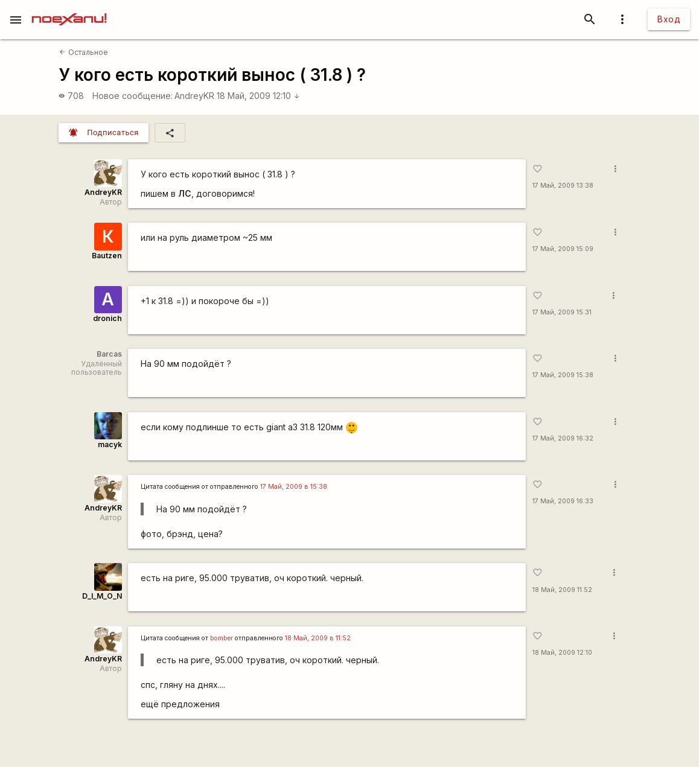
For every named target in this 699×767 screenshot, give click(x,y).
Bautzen (107, 255)
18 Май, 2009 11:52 (562, 590)
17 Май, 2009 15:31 (562, 312)
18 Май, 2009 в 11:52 (318, 638)
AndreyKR (194, 96)
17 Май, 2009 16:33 (562, 501)
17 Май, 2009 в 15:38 (293, 487)
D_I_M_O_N (102, 595)
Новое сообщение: (132, 96)
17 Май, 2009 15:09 (562, 249)
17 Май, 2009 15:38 (562, 375)
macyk (110, 444)
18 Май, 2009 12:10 (258, 96)
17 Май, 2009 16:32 (562, 438)
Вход (668, 19)
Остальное (83, 52)
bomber (221, 638)
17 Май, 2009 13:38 (562, 185)
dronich (107, 318)
